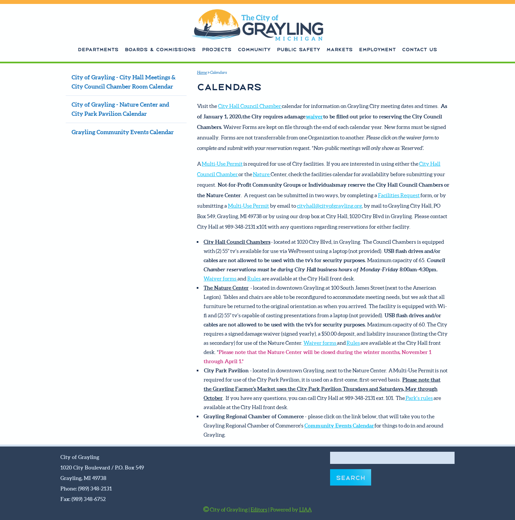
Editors (259, 509)
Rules (254, 278)
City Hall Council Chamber (250, 106)
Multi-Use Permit (222, 164)
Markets (339, 49)
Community (254, 49)
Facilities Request (399, 195)
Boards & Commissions (160, 49)
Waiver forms (220, 278)
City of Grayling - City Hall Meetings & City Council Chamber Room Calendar (124, 82)
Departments (98, 49)
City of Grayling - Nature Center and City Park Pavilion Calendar (120, 109)
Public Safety (298, 49)
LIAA (305, 509)
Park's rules (419, 398)
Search (350, 477)
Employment (377, 49)
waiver (314, 116)
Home (202, 72)
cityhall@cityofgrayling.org (329, 206)
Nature (262, 174)
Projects (217, 49)
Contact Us (419, 49)
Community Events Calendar (339, 425)
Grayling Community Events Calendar (123, 132)
